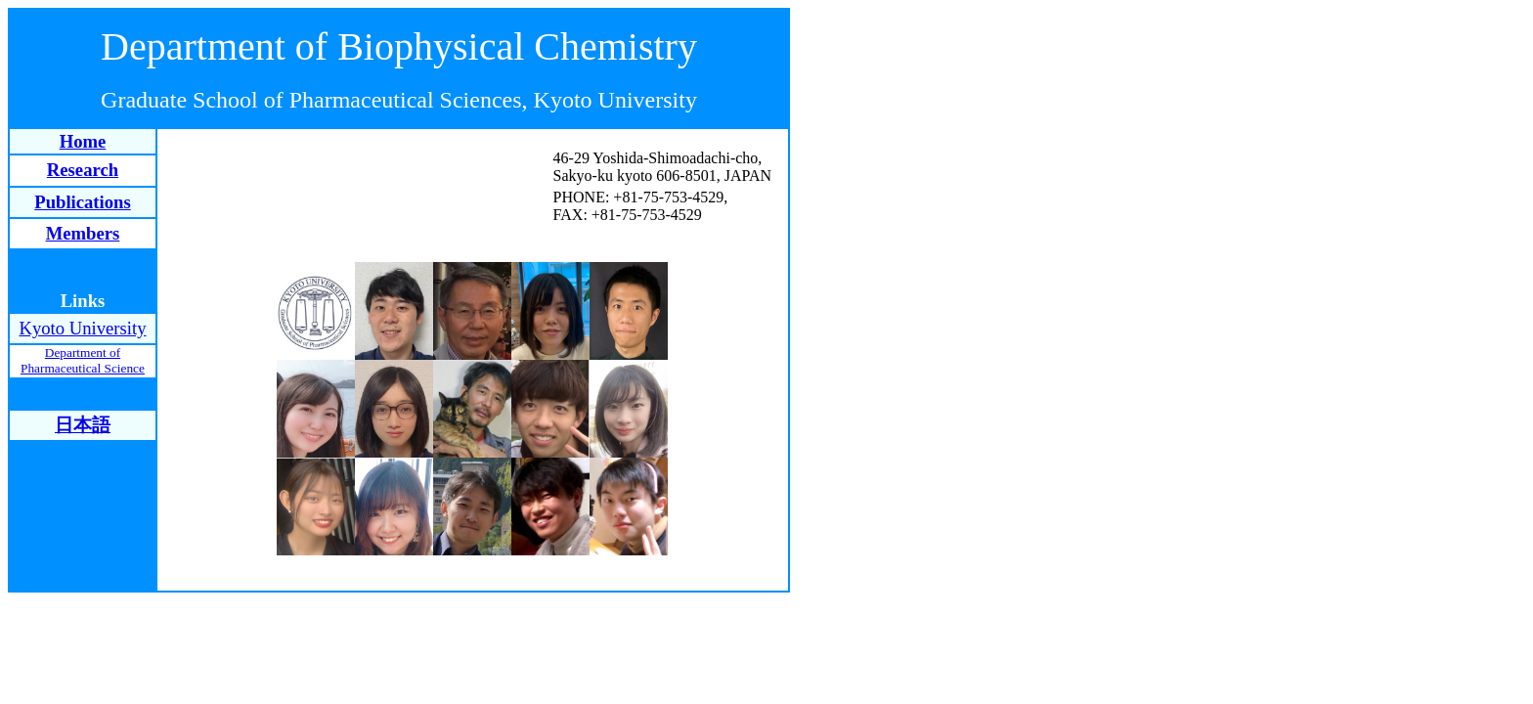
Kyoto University (82, 328)
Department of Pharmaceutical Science (83, 360)
